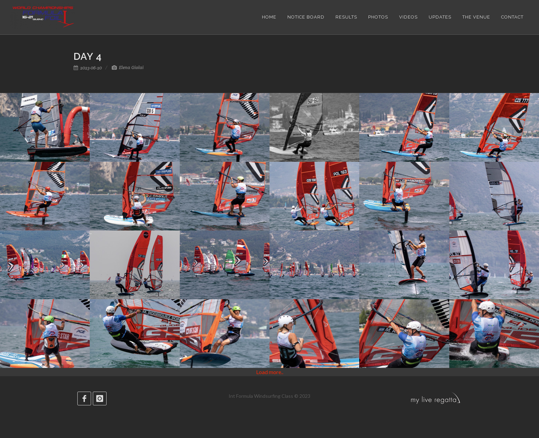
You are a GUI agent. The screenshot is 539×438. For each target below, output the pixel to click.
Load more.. (269, 372)
